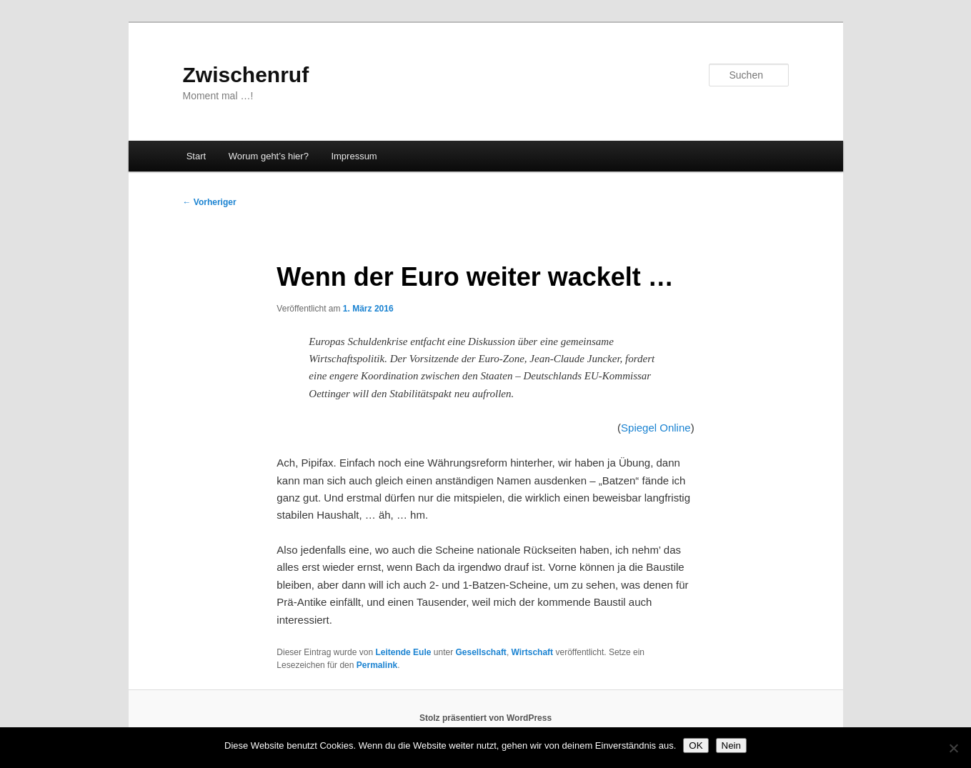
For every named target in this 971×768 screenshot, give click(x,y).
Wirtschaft (533, 652)
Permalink (377, 665)
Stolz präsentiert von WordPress (485, 718)
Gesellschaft (481, 652)
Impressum (354, 156)
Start (196, 156)
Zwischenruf (246, 74)
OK (695, 745)
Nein (731, 745)
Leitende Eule (403, 652)
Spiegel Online (656, 428)
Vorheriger (209, 202)
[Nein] (953, 748)
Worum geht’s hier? (269, 156)
